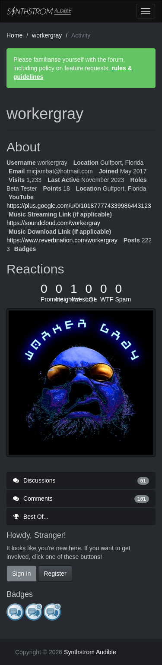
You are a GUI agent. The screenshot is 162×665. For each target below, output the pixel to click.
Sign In (21, 573)
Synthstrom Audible (39, 11)
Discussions (81, 480)
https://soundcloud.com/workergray (53, 223)
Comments (81, 498)
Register (55, 573)
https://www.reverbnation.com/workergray (62, 240)
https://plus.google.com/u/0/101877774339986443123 (78, 205)
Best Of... (30, 516)
